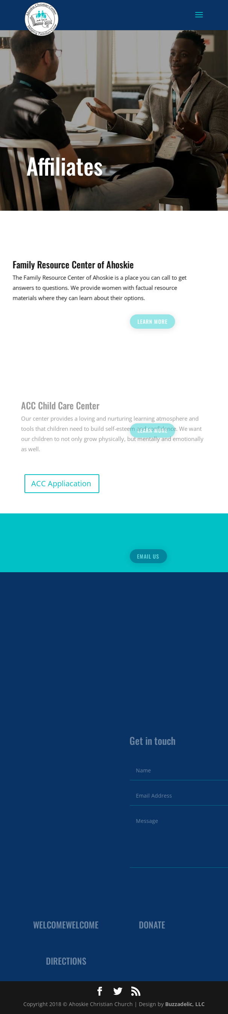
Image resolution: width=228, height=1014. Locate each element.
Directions (66, 964)
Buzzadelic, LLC (185, 1004)
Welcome (49, 928)
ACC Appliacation (61, 483)
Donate (152, 928)
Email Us (193, 556)
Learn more (199, 321)
